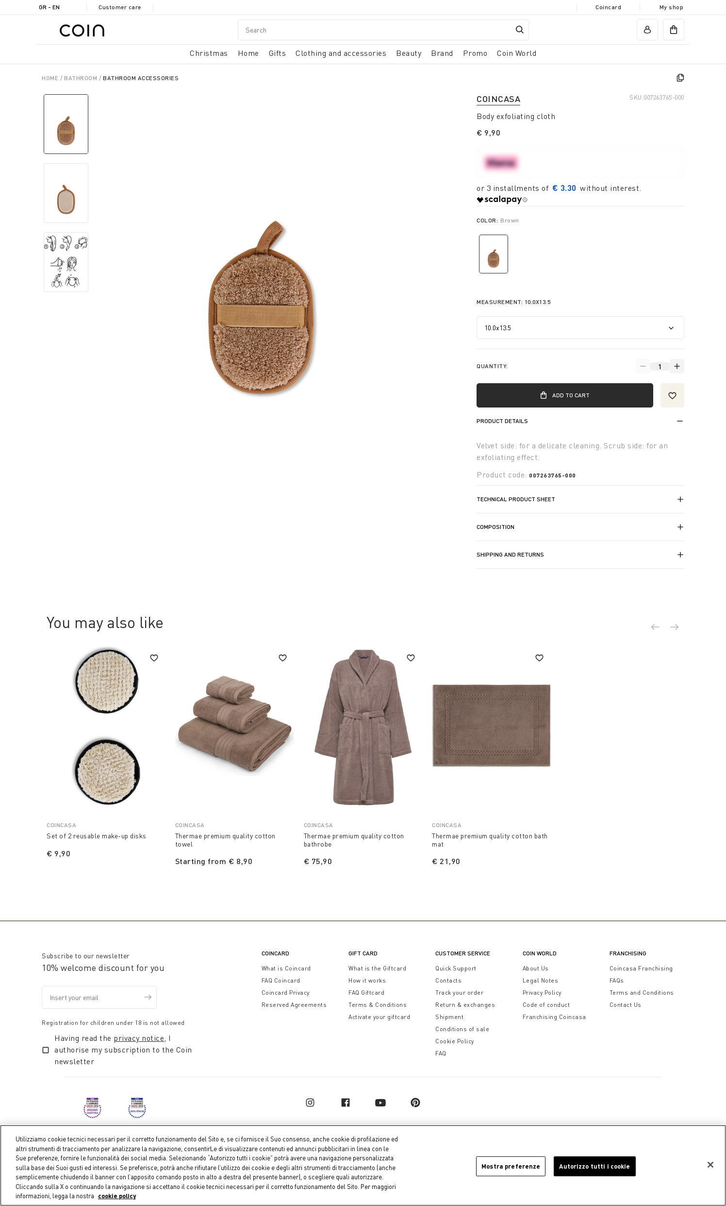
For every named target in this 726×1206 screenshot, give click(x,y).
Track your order (459, 992)
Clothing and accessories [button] (341, 53)
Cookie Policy (454, 1041)
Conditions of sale (462, 1029)
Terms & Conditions (377, 1004)
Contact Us (626, 1004)
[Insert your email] (99, 997)
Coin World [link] (516, 53)
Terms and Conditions (642, 992)
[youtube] (380, 1102)
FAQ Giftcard (366, 992)
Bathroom (81, 78)
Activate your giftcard (379, 1016)
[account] (647, 29)
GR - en (49, 7)
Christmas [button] (209, 53)
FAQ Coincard (281, 980)
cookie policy (117, 1197)
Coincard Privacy (286, 992)
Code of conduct (546, 1004)
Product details (502, 421)
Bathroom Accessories (141, 78)
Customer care (120, 7)
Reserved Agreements (294, 1004)
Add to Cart (565, 395)
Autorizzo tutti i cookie (594, 1167)
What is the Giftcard (377, 968)
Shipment (449, 1016)
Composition (495, 526)
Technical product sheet (516, 499)
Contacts (448, 980)
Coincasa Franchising (641, 968)
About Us (536, 968)
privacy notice (139, 1038)
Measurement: (513, 302)
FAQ (440, 1053)
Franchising (628, 953)
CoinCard (275, 953)
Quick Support (456, 968)
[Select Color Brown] (494, 254)
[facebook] (345, 1102)
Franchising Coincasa (554, 1016)
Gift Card (363, 953)
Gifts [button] (277, 53)
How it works (367, 980)
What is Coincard (286, 968)
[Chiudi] (710, 1166)
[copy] (680, 78)
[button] (660, 628)
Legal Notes (541, 980)
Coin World (540, 953)
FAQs (617, 980)
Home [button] (248, 53)
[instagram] (310, 1102)
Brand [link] (442, 53)
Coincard (608, 7)
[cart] (673, 29)
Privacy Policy (542, 992)
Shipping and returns (510, 554)
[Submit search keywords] (519, 29)
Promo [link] (475, 53)
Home (51, 78)
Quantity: (492, 366)
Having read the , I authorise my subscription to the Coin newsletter (123, 1049)
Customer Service (462, 953)
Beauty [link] (408, 53)
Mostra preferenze (510, 1167)
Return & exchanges (465, 1004)
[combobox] (383, 29)
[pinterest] (415, 1102)
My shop (672, 7)
